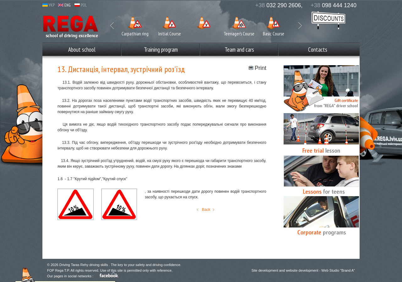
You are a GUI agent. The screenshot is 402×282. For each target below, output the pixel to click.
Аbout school (81, 49)
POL (80, 5)
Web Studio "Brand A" (338, 270)
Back (205, 209)
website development (302, 270)
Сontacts (317, 49)
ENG (64, 5)
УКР (48, 5)
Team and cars (239, 49)
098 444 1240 (333, 5)
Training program (161, 49)
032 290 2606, (279, 5)
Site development (265, 270)
